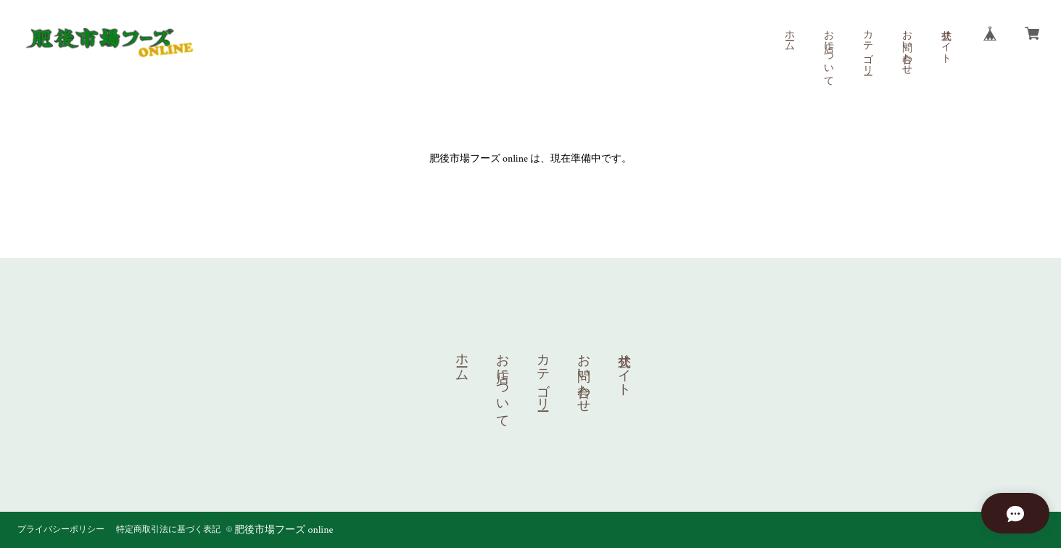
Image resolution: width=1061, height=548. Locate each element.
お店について (828, 52)
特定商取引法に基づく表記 (168, 529)
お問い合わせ (906, 46)
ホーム (789, 34)
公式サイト (945, 40)
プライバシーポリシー (60, 529)
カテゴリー (867, 46)
